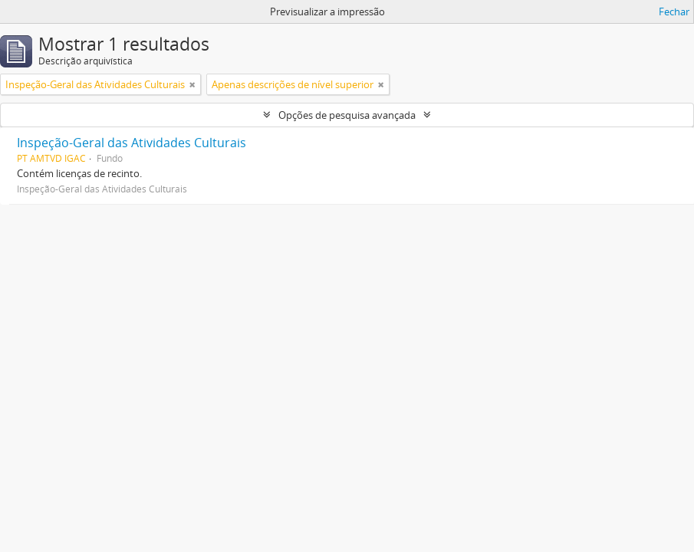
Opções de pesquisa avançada (347, 115)
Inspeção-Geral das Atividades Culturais (131, 142)
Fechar (674, 11)
